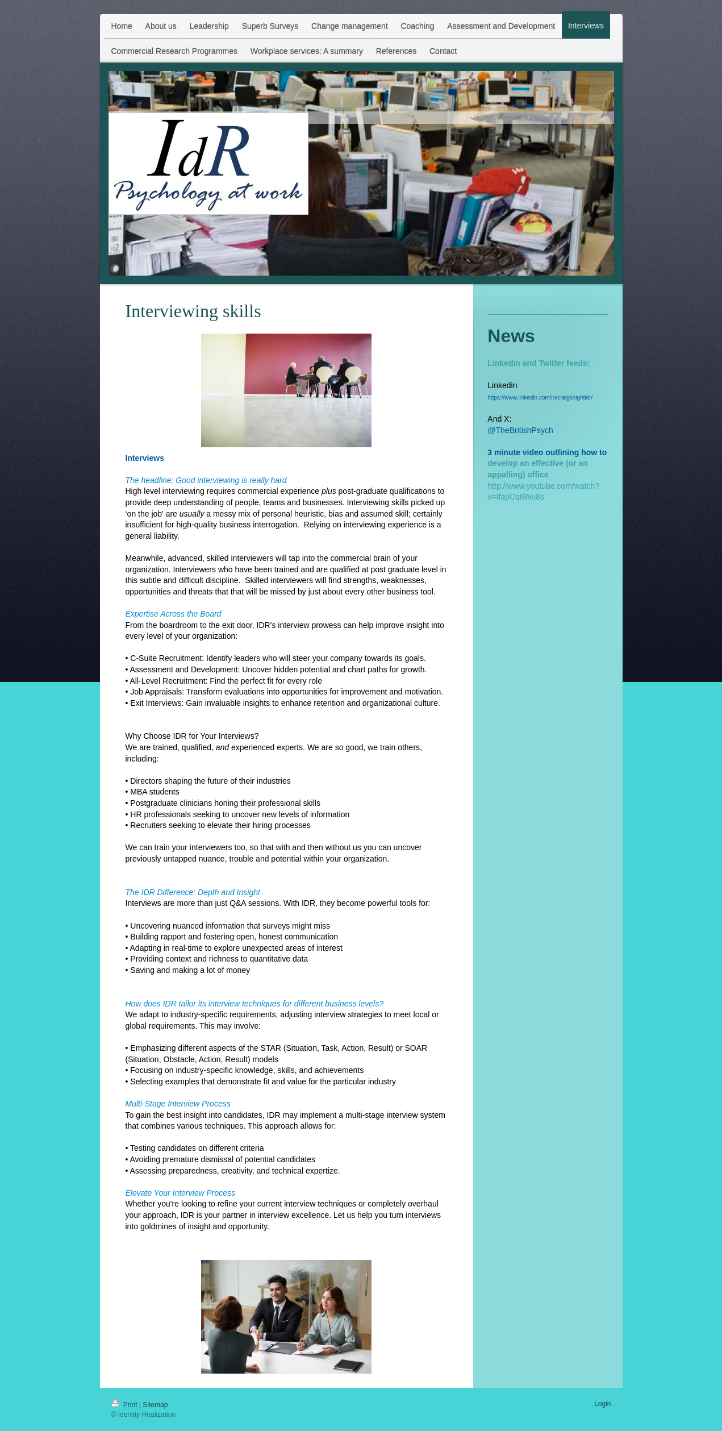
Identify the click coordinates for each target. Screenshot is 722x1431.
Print (125, 1405)
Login (602, 1404)
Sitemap (155, 1405)
